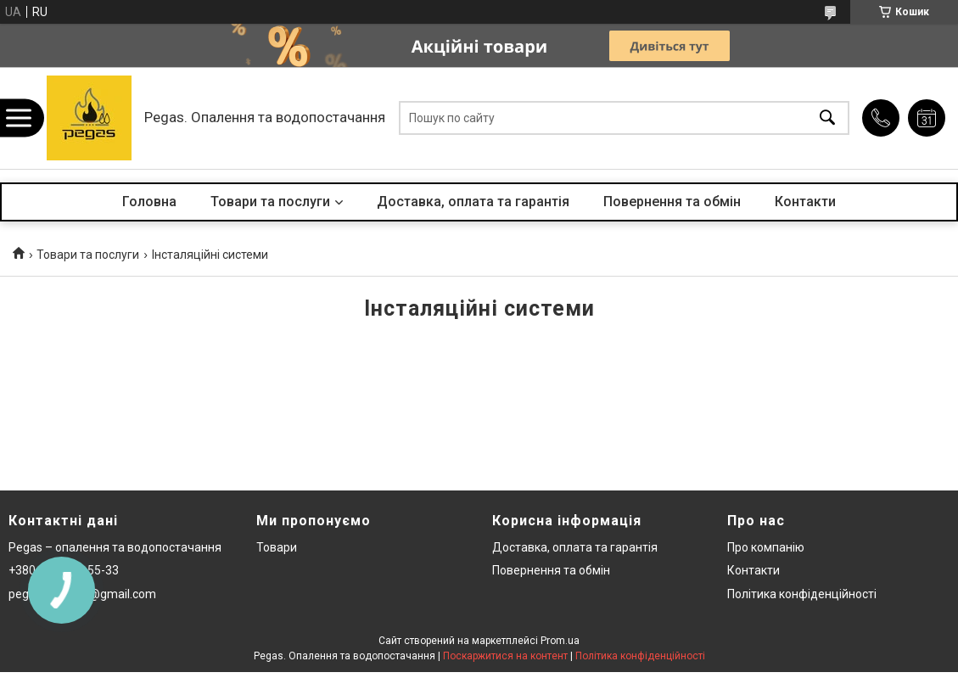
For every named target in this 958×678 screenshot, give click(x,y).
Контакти (805, 201)
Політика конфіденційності (802, 594)
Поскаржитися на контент (505, 656)
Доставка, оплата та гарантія (473, 201)
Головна (149, 201)
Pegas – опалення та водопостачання (114, 547)
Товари (276, 547)
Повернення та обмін (672, 201)
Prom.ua (560, 641)
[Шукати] (827, 118)
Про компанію (765, 547)
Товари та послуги (270, 201)
